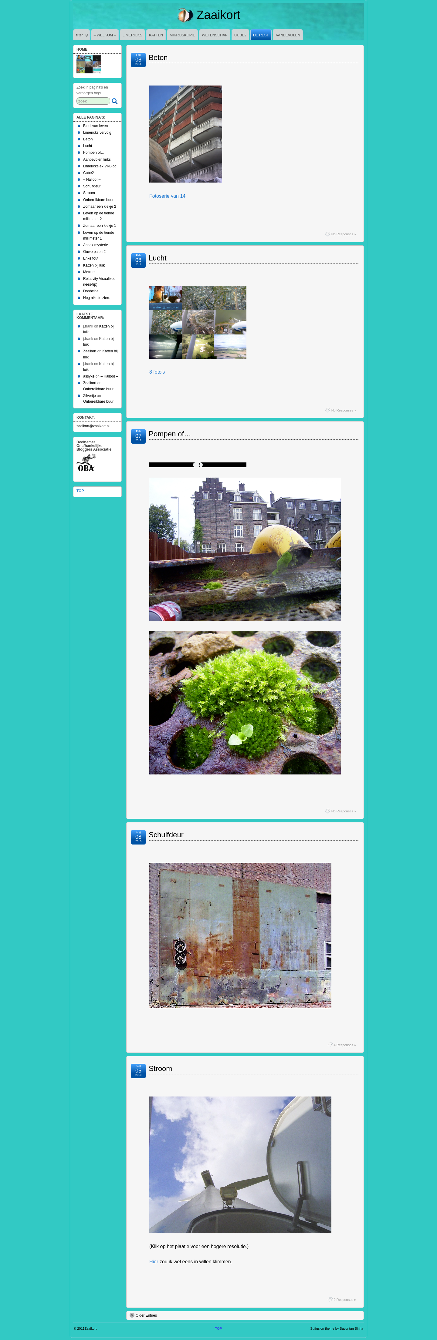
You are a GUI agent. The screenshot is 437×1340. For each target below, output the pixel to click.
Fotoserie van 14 (167, 196)
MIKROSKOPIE (182, 35)
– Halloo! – (91, 179)
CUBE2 (240, 35)
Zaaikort (218, 15)
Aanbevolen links (97, 159)
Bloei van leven (95, 126)
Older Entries (143, 1315)
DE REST (261, 35)
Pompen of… (170, 434)
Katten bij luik (94, 265)
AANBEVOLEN (288, 35)
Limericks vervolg (97, 132)
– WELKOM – (105, 35)
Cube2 (88, 173)
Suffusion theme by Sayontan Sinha (336, 1328)
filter (82, 36)
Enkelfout (90, 258)
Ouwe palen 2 (94, 252)
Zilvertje (89, 396)
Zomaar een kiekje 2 (99, 206)
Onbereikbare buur (98, 200)
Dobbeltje (91, 291)
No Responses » (343, 234)
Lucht (158, 258)
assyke (88, 376)
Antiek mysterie (95, 245)
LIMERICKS (132, 35)
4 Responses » (345, 1045)
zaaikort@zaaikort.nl (93, 426)
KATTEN (156, 35)
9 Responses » (345, 1299)
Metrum (89, 272)
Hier (153, 1261)
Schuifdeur (166, 835)
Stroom (160, 1068)
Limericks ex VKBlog (100, 166)
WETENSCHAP (215, 35)
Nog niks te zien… (98, 298)
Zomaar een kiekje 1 (99, 225)
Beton (158, 57)
